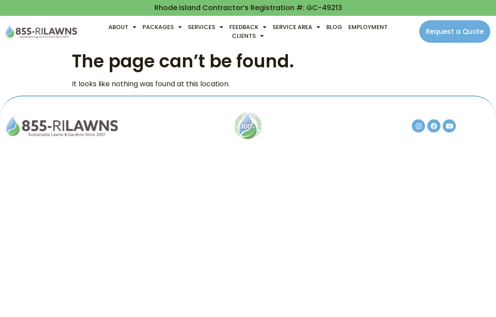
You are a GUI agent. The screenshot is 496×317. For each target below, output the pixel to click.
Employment (368, 27)
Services (205, 27)
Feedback (247, 27)
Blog (334, 27)
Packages (162, 27)
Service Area (296, 27)
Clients (248, 36)
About (122, 27)
